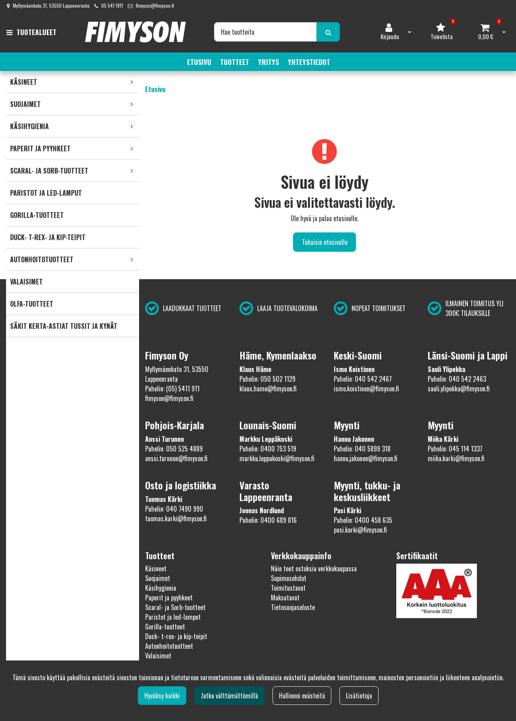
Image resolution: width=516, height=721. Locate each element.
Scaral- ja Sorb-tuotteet (175, 607)
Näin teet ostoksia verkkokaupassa (314, 568)
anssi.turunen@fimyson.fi (176, 458)
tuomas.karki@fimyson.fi (176, 518)
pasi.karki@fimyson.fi (360, 530)
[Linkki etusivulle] (135, 31)
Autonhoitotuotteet (169, 646)
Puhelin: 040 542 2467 (363, 379)
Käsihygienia (160, 588)
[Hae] (265, 32)
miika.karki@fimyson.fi (456, 458)
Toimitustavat (288, 588)
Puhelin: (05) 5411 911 (172, 388)
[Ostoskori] (485, 32)
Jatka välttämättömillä (229, 695)
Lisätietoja (359, 695)
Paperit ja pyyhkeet (169, 597)
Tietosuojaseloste (293, 607)
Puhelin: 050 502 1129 (267, 379)
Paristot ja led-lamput (173, 617)
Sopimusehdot (288, 578)
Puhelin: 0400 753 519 (267, 448)
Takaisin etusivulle (324, 242)
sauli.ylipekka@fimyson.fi (459, 388)
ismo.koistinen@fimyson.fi (366, 388)
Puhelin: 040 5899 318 (362, 448)
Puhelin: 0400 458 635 (363, 520)
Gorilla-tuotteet (165, 626)
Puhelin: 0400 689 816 (268, 520)
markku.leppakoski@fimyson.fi (276, 458)
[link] (132, 82)
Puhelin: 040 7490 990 (174, 509)
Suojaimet (157, 578)
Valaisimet (158, 655)
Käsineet (155, 568)
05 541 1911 (112, 5)
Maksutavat (285, 597)
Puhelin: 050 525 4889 (174, 448)
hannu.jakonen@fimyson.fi (365, 458)
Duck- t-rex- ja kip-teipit (176, 636)
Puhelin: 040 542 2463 (457, 379)
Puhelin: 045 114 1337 (455, 448)
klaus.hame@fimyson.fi (268, 388)
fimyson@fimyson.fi (155, 5)
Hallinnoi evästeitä (302, 695)
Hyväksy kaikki (162, 695)
